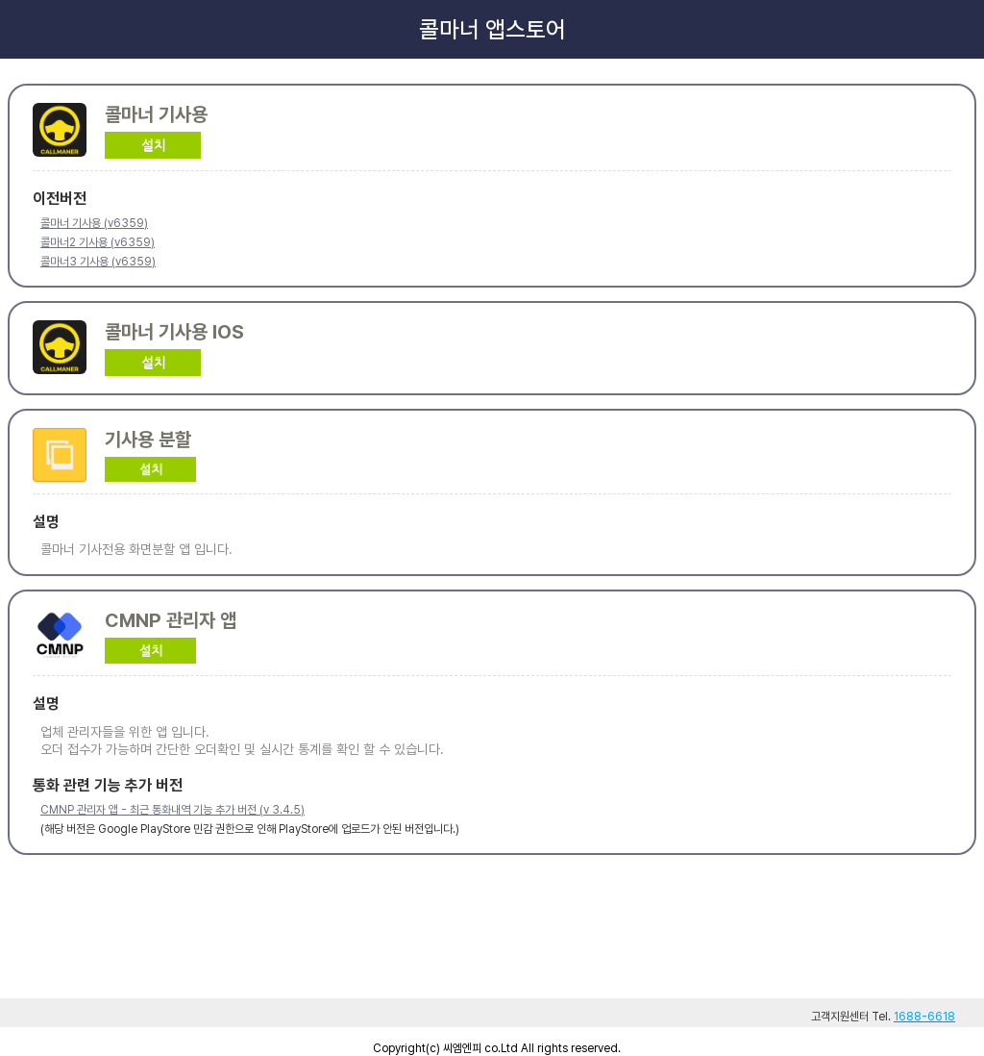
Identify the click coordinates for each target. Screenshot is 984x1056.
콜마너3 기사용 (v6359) (98, 261)
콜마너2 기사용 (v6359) (97, 242)
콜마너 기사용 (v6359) (94, 223)
